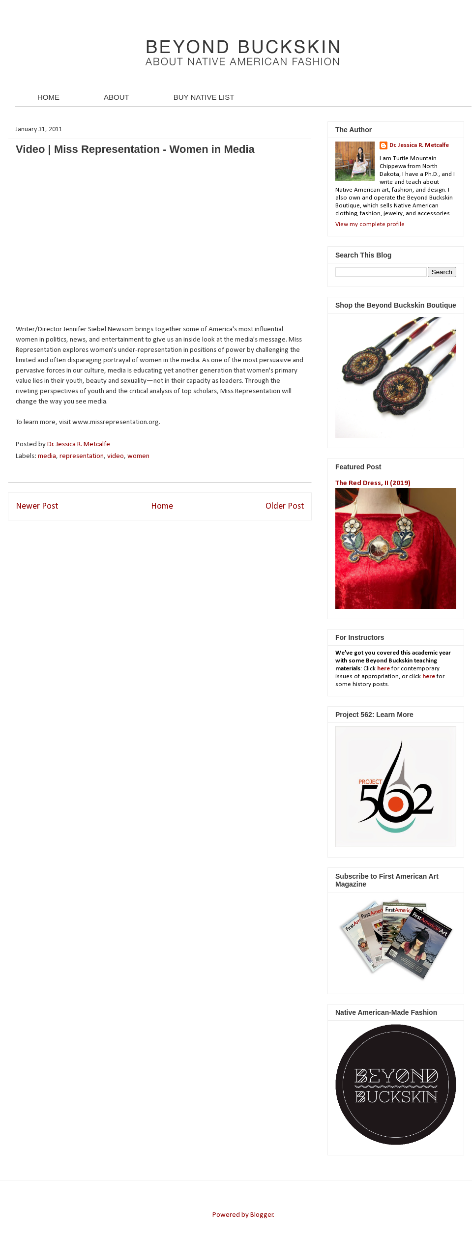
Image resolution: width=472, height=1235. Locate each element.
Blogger (261, 1215)
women (138, 456)
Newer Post (37, 506)
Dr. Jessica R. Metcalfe (79, 444)
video (115, 456)
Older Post (285, 506)
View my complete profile (370, 224)
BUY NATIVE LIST (204, 97)
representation (81, 456)
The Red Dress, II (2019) (373, 483)
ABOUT (116, 97)
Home (162, 506)
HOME (48, 97)
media (47, 456)
